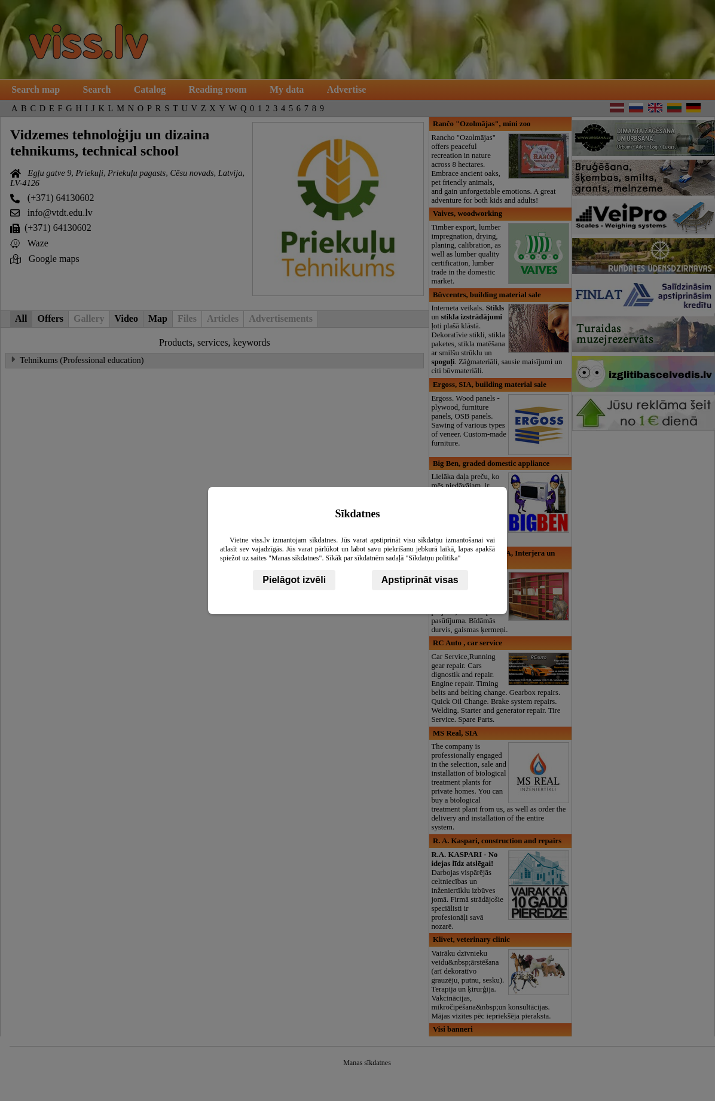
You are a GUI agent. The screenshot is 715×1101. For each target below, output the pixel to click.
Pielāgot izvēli (294, 580)
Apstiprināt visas (420, 580)
